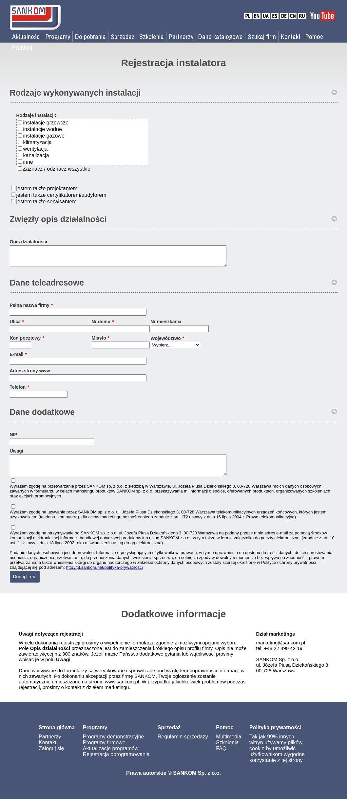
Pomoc (314, 36)
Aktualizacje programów (111, 756)
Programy (58, 36)
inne (28, 162)
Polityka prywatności (275, 735)
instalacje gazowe (44, 136)
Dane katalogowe (220, 36)
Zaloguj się (51, 756)
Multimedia (228, 744)
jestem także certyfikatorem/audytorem (61, 195)
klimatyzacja (37, 142)
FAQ (221, 756)
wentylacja (35, 149)
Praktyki (22, 47)
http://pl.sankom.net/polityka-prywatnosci (104, 575)
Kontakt (290, 36)
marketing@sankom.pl (280, 650)
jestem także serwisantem (46, 201)
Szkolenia (151, 36)
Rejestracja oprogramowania (116, 762)
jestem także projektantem (47, 188)
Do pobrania (90, 36)
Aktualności (26, 36)
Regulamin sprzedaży (183, 744)
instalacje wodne (42, 129)
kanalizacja (36, 155)
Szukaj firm (262, 36)
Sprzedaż (122, 36)
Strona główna (57, 735)
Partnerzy (181, 36)
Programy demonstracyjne (113, 744)
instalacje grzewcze (46, 122)
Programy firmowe (104, 750)
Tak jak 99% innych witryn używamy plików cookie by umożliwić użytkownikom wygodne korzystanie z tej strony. (277, 756)
